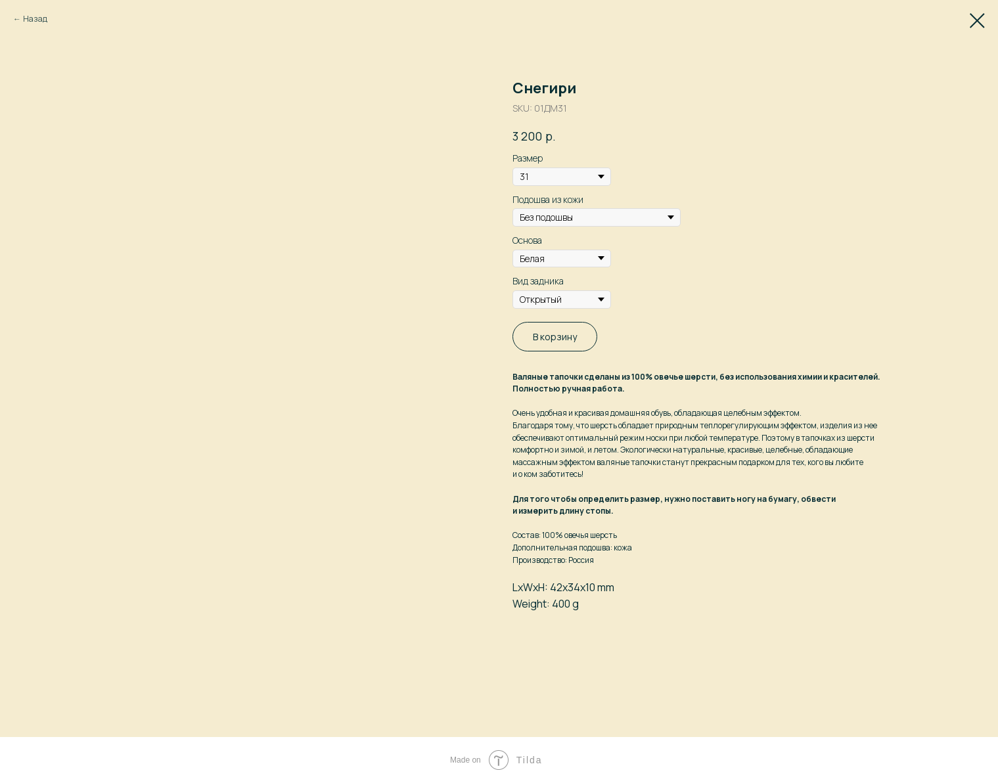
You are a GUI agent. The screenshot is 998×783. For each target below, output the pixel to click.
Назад (35, 18)
